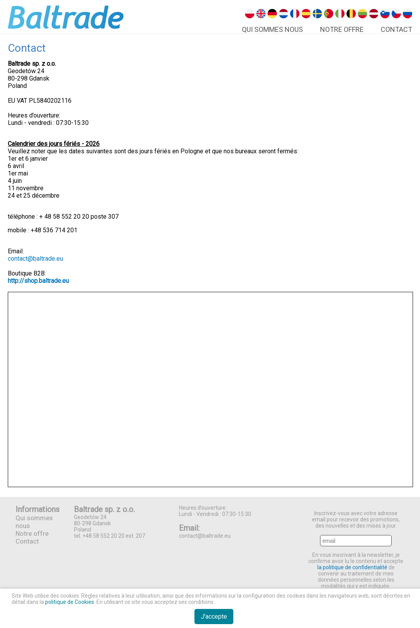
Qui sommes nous (34, 522)
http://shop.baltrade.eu (38, 280)
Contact (396, 29)
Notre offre (342, 29)
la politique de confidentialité (352, 567)
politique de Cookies (69, 602)
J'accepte (214, 616)
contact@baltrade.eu (35, 258)
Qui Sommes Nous (272, 29)
